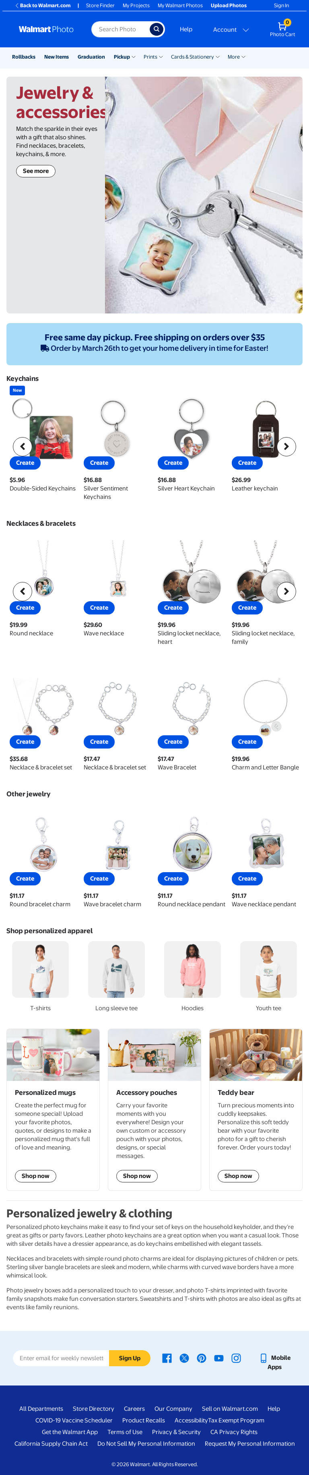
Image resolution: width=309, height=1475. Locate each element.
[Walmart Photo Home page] (46, 29)
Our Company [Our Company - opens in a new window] (173, 1408)
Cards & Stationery (192, 57)
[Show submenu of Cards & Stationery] (217, 56)
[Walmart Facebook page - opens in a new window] (167, 1357)
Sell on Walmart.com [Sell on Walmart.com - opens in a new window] (230, 1408)
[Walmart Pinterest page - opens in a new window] (201, 1357)
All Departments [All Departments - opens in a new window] (41, 1408)
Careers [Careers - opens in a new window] (134, 1408)
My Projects (136, 5)
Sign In (281, 5)
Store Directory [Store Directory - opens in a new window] (93, 1408)
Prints (150, 57)
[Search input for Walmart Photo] (120, 29)
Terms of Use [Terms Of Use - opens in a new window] (124, 1432)
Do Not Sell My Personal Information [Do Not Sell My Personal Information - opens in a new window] (146, 1443)
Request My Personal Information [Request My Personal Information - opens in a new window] (250, 1443)
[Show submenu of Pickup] (133, 56)
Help (186, 29)
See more (36, 171)
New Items (56, 57)
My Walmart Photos (180, 5)
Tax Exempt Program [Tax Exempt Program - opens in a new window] (236, 1420)
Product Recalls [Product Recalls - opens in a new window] (143, 1420)
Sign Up (129, 1358)
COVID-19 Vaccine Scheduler (74, 1420)
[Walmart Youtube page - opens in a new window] (219, 1357)
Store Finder (100, 5)
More (234, 57)
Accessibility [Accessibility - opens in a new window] (191, 1420)
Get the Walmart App (70, 1432)
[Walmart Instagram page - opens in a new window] (236, 1357)
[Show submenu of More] (243, 56)
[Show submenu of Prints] (161, 56)
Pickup (122, 57)
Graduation (91, 57)
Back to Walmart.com (42, 5)
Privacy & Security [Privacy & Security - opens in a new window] (176, 1432)
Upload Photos (229, 5)
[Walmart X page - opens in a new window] (184, 1357)
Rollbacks (23, 57)
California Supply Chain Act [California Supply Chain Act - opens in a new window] (51, 1443)
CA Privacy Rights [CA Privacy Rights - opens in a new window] (234, 1432)
